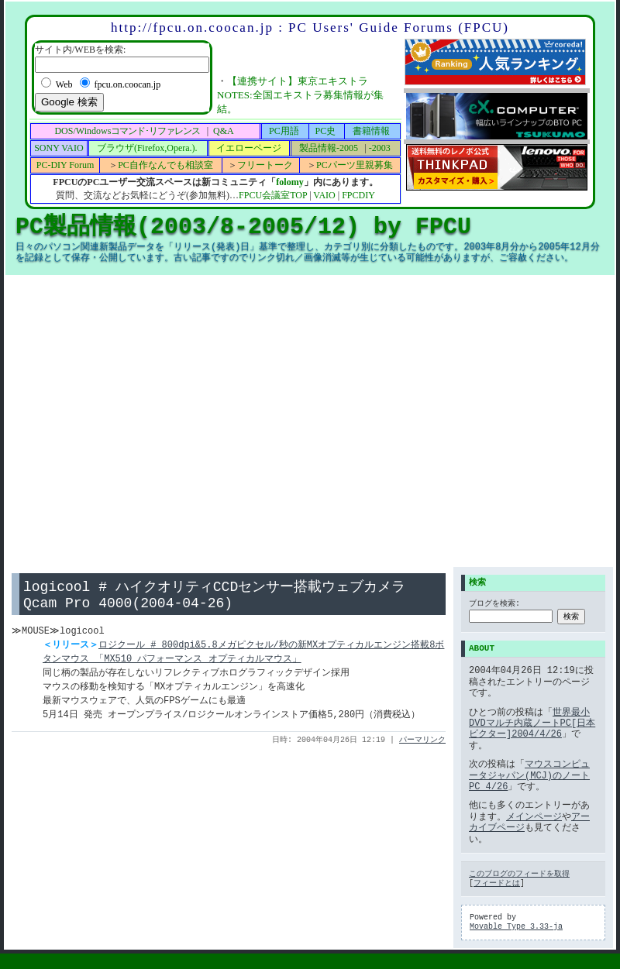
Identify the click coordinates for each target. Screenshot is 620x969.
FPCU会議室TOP (273, 195)
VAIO (324, 195)
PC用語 (284, 130)
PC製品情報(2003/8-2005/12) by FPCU (243, 226)
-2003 (380, 148)
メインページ (534, 816)
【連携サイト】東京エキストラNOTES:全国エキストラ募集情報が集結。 (300, 95)
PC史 (325, 130)
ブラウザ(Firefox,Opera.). (147, 148)
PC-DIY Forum (65, 165)
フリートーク (265, 165)
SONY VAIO (58, 148)
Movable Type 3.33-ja (516, 927)
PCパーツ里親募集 (354, 165)
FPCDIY (358, 195)
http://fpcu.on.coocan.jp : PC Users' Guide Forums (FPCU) (310, 27)
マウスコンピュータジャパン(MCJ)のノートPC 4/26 (529, 775)
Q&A (223, 130)
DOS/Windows (127, 130)
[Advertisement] (145, 421)
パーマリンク (422, 744)
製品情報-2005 (328, 148)
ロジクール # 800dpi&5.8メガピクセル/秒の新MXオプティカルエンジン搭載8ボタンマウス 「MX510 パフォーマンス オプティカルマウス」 (243, 656)
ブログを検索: (494, 605)
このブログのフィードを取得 (519, 874)
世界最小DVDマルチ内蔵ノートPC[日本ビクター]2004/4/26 (532, 723)
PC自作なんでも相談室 (165, 165)
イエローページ (248, 148)
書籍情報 (371, 130)
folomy (289, 182)
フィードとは (497, 883)
